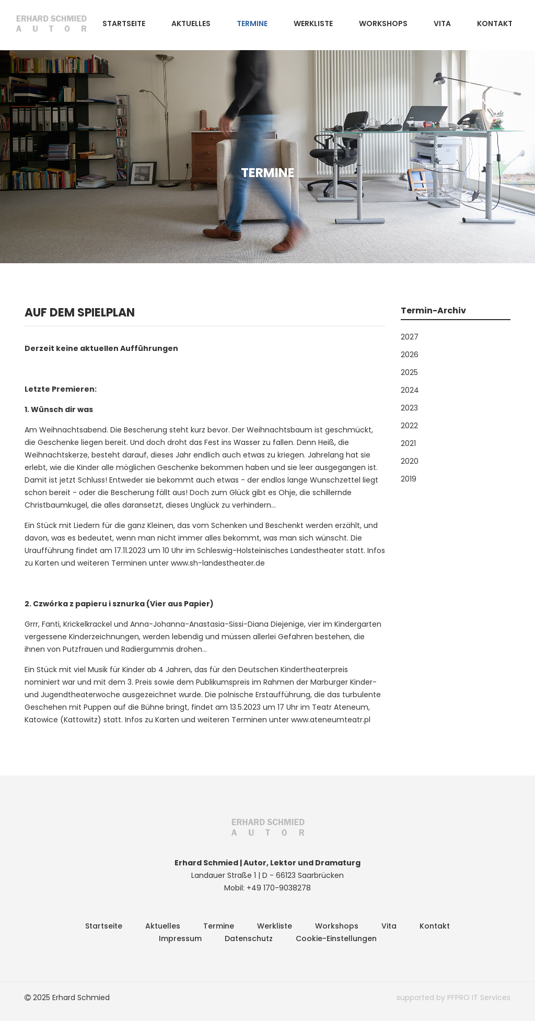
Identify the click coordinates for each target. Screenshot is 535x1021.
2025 (409, 372)
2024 (410, 390)
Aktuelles (191, 23)
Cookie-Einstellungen (336, 938)
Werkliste (313, 23)
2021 (408, 443)
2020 (409, 461)
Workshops (383, 23)
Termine (252, 23)
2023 (409, 408)
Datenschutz (249, 938)
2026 (409, 354)
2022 (409, 425)
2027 (409, 337)
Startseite (123, 23)
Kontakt (495, 23)
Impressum (180, 938)
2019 (408, 479)
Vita (442, 23)
